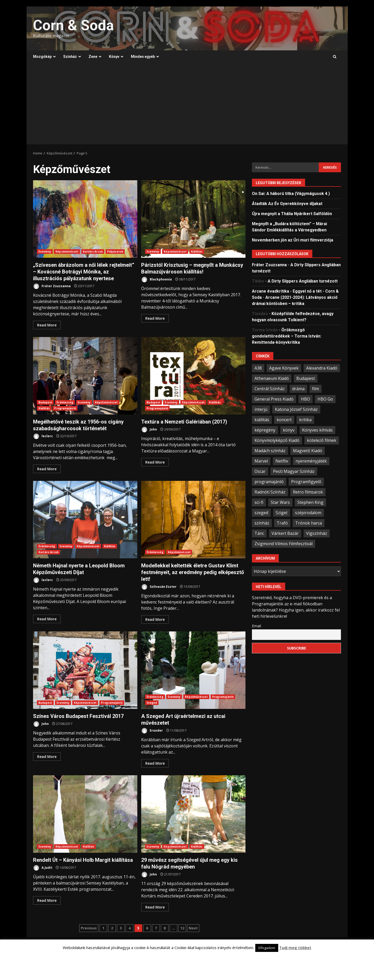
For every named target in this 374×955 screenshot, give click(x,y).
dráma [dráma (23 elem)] (298, 389)
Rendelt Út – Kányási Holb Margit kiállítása (85, 814)
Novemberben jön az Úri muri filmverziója (292, 240)
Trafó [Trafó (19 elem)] (282, 523)
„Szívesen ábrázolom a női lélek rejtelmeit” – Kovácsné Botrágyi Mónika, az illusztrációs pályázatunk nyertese (85, 219)
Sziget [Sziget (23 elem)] (282, 512)
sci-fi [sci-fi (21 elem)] (258, 502)
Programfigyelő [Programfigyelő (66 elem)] (306, 481)
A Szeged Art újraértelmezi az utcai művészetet (193, 670)
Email (256, 625)
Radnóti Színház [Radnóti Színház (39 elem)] (269, 492)
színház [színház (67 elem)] (261, 523)
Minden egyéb (143, 56)
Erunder (152, 730)
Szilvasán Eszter (159, 587)
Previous (89, 928)
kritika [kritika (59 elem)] (305, 419)
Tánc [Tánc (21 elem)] (259, 533)
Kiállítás (197, 251)
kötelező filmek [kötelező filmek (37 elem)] (321, 440)
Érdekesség (65, 402)
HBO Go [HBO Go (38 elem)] (325, 399)
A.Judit (42, 868)
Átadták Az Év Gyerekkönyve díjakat (287, 203)
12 (182, 928)
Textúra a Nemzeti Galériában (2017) (193, 375)
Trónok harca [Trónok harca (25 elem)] (308, 523)
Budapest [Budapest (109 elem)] (305, 378)
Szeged (152, 702)
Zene (93, 56)
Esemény (44, 251)
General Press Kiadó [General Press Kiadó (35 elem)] (273, 399)
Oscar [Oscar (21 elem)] (260, 471)
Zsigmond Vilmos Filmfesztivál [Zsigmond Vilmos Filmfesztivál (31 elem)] (283, 543)
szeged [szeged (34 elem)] (261, 512)
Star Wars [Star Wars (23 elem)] (280, 502)
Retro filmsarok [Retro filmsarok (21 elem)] (308, 492)
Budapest (45, 402)
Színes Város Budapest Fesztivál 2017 (85, 670)
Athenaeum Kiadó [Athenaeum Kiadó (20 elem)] (271, 378)
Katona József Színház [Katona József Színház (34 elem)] (296, 409)
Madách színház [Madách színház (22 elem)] (269, 450)
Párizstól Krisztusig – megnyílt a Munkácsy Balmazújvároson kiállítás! (193, 219)
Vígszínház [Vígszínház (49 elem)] (316, 533)
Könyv (114, 56)
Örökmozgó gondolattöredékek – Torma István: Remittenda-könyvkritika (286, 336)
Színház (70, 56)
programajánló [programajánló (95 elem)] (269, 481)
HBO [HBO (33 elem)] (305, 399)
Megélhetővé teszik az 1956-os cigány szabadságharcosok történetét (85, 375)
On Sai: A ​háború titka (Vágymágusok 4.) (291, 193)
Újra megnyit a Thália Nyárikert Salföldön (292, 213)
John (149, 429)
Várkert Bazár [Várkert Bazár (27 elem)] (285, 533)
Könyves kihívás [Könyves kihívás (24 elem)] (317, 430)
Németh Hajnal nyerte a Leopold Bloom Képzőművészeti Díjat (85, 519)
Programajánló (65, 408)
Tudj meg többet (295, 947)
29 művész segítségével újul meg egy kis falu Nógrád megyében (193, 814)
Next (193, 928)
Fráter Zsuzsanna (52, 286)
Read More (47, 325)
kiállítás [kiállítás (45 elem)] (261, 419)
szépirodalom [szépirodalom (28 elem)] (308, 512)
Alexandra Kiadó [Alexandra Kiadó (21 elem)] (321, 368)
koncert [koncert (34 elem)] (284, 419)
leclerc (43, 436)
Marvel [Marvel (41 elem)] (261, 461)
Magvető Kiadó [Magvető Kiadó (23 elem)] (307, 450)
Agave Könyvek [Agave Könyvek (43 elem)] (284, 368)
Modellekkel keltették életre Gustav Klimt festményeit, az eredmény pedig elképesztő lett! (193, 519)
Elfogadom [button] (266, 947)
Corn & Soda (73, 25)
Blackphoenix (156, 279)
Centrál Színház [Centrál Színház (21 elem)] (269, 389)
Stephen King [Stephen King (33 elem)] (310, 502)
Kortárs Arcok (93, 251)
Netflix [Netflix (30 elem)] (281, 461)
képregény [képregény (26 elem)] (264, 430)
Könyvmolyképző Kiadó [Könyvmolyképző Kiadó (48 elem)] (276, 440)
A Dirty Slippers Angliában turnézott (303, 281)
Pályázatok (115, 251)
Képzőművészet (66, 251)
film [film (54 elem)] (315, 389)
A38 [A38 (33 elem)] (258, 368)
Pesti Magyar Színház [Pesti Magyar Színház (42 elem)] (294, 471)
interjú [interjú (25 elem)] (260, 409)
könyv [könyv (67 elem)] (289, 430)
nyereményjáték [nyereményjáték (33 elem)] (311, 461)
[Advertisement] (187, 105)
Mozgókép (42, 56)
